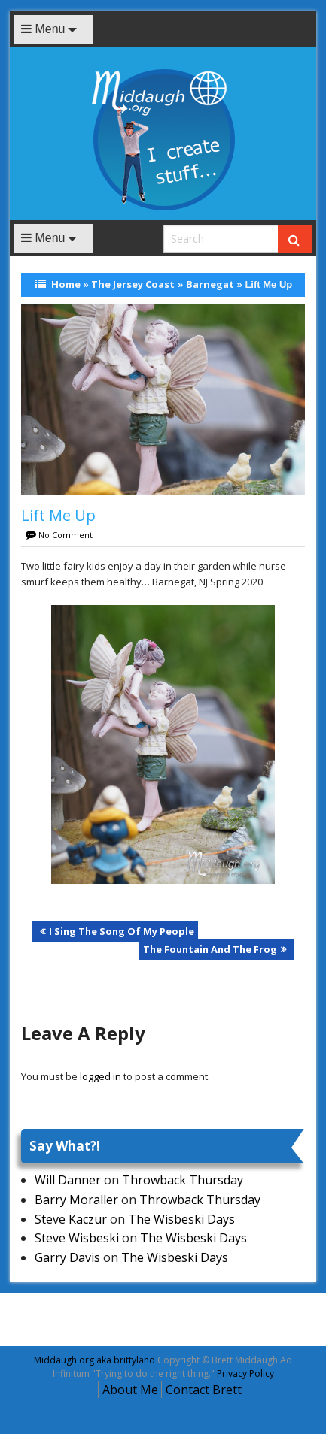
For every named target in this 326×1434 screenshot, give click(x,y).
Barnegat (210, 284)
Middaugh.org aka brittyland (94, 1360)
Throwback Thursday (182, 1180)
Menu (43, 29)
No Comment (65, 534)
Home (66, 284)
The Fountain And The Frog (210, 949)
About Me (130, 1389)
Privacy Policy (245, 1373)
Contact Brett (204, 1389)
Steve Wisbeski (77, 1238)
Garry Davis (67, 1257)
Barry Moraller (76, 1199)
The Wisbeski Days (181, 1219)
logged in (100, 1076)
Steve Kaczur (71, 1219)
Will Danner (68, 1180)
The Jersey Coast (133, 284)
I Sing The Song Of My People (121, 931)
